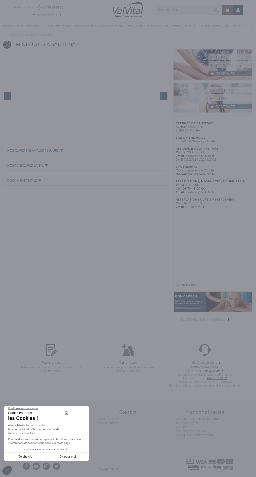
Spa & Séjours (158, 25)
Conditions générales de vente (197, 419)
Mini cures (135, 25)
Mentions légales (188, 423)
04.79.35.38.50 (217, 378)
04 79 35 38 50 (193, 203)
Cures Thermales (58, 25)
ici (214, 174)
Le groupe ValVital (239, 25)
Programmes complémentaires (99, 25)
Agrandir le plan (186, 284)
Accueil (15, 35)
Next (163, 96)
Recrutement (108, 419)
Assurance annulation (191, 431)
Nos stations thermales (21, 25)
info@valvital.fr (196, 207)
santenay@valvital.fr (200, 156)
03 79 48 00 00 (194, 152)
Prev (7, 96)
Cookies (181, 427)
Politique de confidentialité (195, 435)
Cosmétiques (210, 25)
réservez (223, 73)
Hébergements (184, 25)
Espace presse (109, 423)
